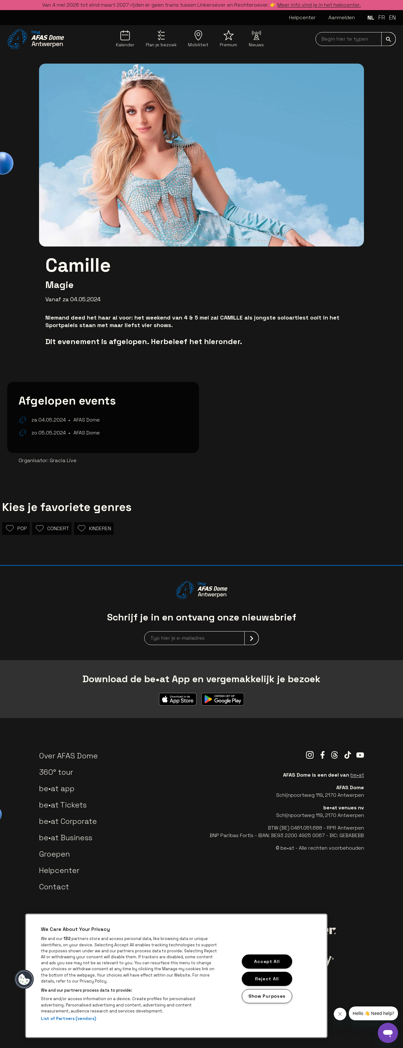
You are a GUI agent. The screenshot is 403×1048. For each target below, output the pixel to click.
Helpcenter (302, 17)
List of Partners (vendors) (68, 1018)
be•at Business (65, 837)
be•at (357, 775)
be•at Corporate (68, 821)
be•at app (57, 788)
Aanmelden (341, 17)
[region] (176, 976)
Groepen (54, 854)
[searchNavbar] (355, 39)
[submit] (388, 39)
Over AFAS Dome (68, 756)
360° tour (56, 772)
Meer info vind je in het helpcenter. (319, 5)
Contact (54, 887)
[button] (24, 979)
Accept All (267, 961)
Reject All (267, 979)
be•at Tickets (63, 805)
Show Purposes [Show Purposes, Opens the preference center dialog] (267, 996)
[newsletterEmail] (201, 638)
